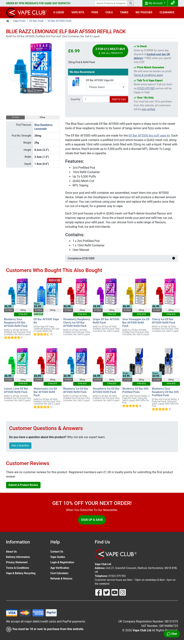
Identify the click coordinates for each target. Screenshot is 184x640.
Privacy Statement (17, 562)
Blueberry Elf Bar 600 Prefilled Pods (135, 390)
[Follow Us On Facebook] (99, 592)
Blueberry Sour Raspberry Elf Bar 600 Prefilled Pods (165, 392)
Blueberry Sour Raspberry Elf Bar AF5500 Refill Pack (16, 323)
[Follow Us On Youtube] (115, 592)
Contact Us (56, 551)
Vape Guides (57, 556)
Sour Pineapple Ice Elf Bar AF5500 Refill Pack (135, 323)
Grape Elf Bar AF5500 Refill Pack (106, 321)
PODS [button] (94, 12)
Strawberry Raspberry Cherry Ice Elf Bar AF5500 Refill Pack (76, 323)
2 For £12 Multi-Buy (110, 51)
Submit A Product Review (23, 485)
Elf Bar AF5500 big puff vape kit (149, 135)
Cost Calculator (59, 573)
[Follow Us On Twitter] (107, 592)
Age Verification (59, 567)
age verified (148, 109)
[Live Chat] (172, 633)
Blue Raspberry (43, 124)
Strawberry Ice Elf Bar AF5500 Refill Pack (106, 390)
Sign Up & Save (92, 520)
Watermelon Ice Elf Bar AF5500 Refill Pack (45, 392)
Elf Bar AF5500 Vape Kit (100, 80)
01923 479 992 (146, 88)
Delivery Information (18, 556)
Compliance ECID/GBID (121, 258)
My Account (154, 3)
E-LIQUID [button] (58, 12)
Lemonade (40, 128)
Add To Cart (119, 99)
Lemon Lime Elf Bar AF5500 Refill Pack (16, 390)
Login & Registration (62, 562)
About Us (11, 551)
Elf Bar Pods (36, 20)
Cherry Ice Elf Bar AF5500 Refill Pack (163, 321)
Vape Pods (19, 20)
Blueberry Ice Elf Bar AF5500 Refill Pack (75, 390)
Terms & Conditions (17, 567)
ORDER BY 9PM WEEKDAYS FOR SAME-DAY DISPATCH (38, 3)
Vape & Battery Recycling (21, 573)
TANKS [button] (124, 12)
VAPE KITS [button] (77, 12)
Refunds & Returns (61, 578)
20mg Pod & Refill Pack (81, 62)
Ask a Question (20, 445)
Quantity (75, 99)
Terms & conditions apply (148, 75)
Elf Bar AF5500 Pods (60, 20)
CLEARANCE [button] (167, 12)
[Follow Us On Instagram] (122, 592)
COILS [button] (109, 12)
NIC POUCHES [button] (144, 12)
